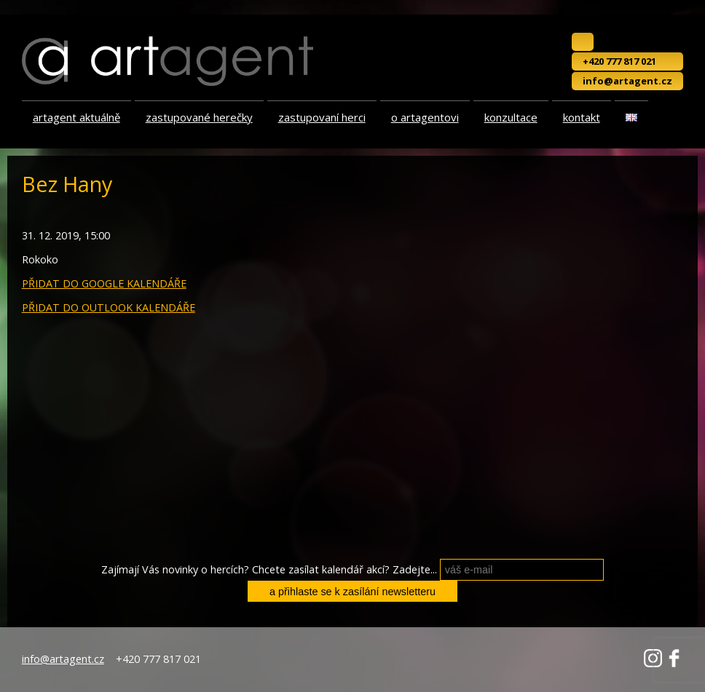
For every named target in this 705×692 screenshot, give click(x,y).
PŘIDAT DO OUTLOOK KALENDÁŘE (108, 307)
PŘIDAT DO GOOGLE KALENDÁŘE (104, 283)
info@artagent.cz (627, 80)
